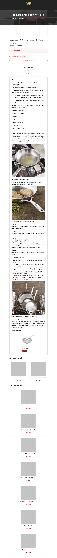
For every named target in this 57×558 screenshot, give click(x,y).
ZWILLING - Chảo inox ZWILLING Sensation (28, 501)
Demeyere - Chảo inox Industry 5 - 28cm (28, 453)
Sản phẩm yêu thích (16, 358)
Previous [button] (46, 358)
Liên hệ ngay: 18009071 (19, 56)
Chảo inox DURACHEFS (28, 525)
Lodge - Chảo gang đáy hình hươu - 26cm (38, 377)
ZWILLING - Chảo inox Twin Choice (28, 549)
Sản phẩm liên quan (16, 386)
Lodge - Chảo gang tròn (18, 377)
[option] (12, 31)
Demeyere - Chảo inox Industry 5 (28, 405)
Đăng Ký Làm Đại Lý (28, 60)
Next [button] (47, 358)
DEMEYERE (20, 45)
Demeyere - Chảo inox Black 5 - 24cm (28, 429)
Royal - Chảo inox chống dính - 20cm (28, 477)
